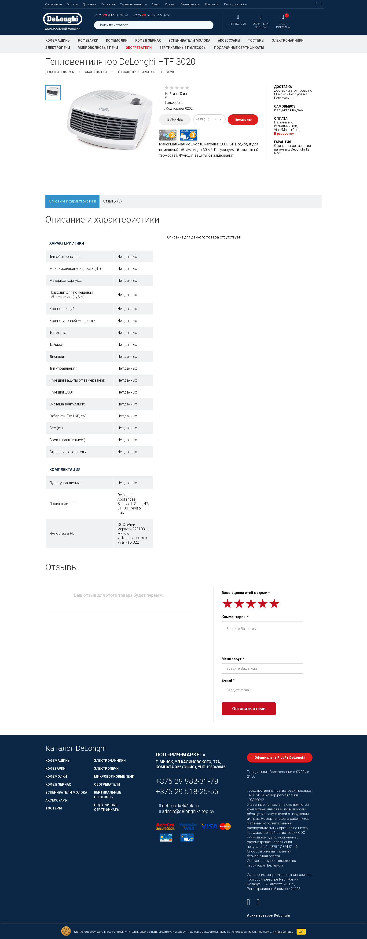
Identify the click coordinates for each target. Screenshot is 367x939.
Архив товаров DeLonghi (268, 915)
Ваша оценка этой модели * (246, 593)
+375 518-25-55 (148, 15)
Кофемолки (117, 40)
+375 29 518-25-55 (187, 791)
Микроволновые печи (98, 48)
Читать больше (282, 931)
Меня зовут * (233, 659)
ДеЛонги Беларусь (59, 72)
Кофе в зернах (148, 40)
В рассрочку (284, 133)
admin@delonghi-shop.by (187, 811)
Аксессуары (229, 40)
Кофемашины (57, 40)
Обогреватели (139, 48)
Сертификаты (190, 4)
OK (301, 931)
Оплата (72, 4)
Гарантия (108, 4)
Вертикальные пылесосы (182, 48)
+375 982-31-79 (109, 15)
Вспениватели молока (189, 40)
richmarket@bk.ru (180, 806)
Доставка (89, 4)
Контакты (212, 4)
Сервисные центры (133, 4)
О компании (53, 4)
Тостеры (256, 40)
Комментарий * (235, 617)
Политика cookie (235, 4)
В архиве (175, 119)
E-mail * (228, 680)
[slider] (177, 87)
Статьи (170, 4)
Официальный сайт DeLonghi (279, 757)
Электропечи (57, 48)
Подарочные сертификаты (239, 48)
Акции (156, 4)
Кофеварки (88, 40)
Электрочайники (288, 40)
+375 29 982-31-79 (187, 781)
